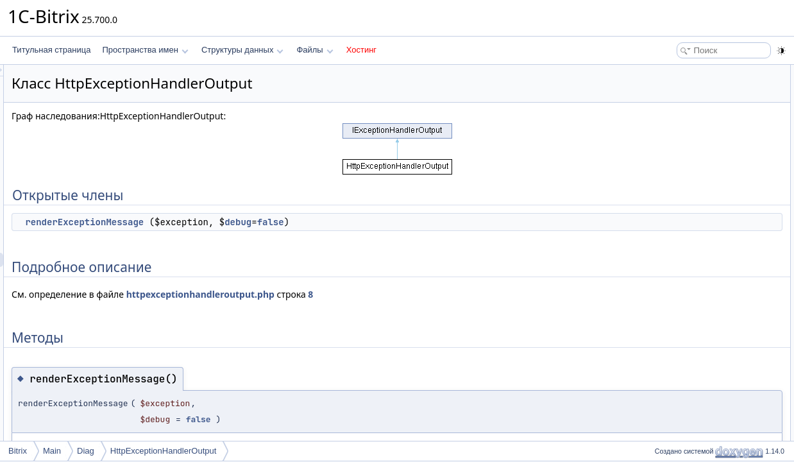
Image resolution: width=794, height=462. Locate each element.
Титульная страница (51, 50)
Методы (665, 114)
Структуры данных (242, 50)
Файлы (314, 50)
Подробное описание (689, 100)
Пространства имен (145, 50)
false (431, 222)
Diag (85, 451)
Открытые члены (681, 71)
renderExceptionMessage (244, 222)
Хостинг (361, 50)
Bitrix (17, 451)
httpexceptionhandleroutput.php (361, 294)
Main (52, 451)
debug (398, 222)
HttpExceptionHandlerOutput (163, 451)
